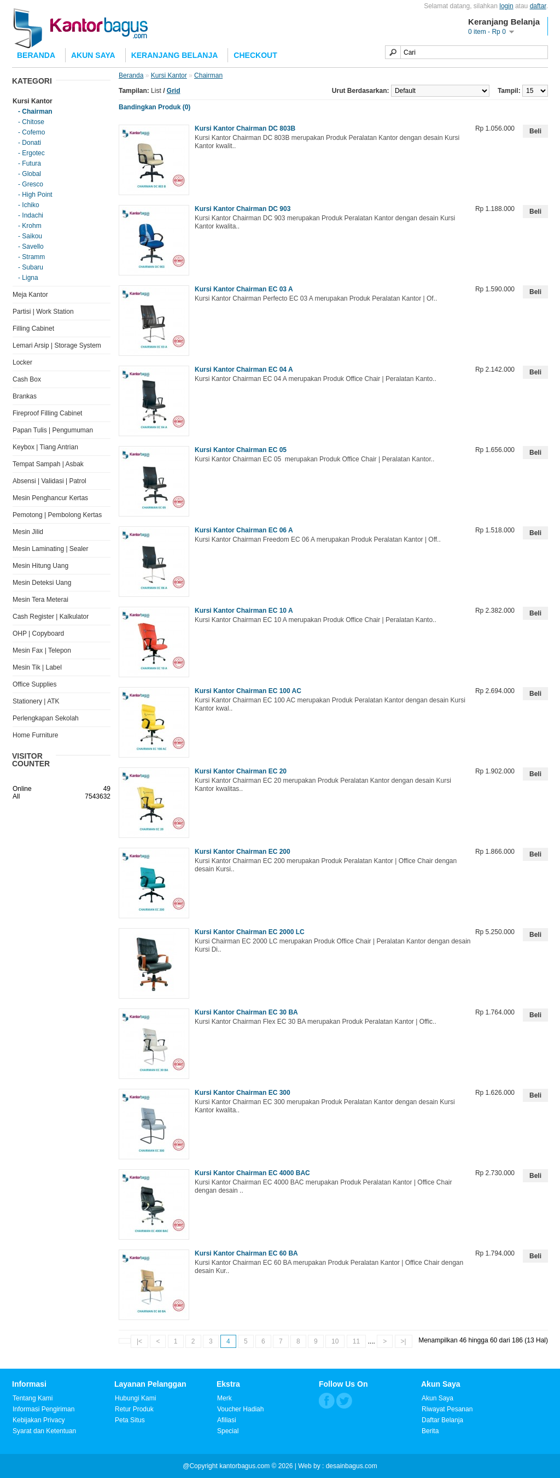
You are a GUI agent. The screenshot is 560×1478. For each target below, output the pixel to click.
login (506, 6)
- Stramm (31, 257)
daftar (538, 6)
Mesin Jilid (28, 532)
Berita (430, 1431)
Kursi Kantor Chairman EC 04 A (244, 369)
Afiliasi (226, 1420)
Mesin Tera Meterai (40, 599)
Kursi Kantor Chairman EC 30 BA (246, 1012)
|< (139, 1341)
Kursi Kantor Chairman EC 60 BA (246, 1253)
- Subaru (30, 267)
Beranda (36, 55)
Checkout (255, 55)
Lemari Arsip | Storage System (57, 345)
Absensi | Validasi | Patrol (49, 481)
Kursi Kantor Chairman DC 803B (245, 128)
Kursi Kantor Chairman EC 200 (242, 851)
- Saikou (30, 236)
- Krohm (30, 226)
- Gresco (30, 184)
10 (335, 1341)
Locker (22, 362)
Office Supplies (35, 684)
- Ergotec (31, 153)
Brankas (25, 396)
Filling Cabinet (33, 328)
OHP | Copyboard (38, 633)
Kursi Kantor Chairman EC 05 (241, 450)
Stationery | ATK (36, 701)
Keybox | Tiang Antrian (45, 447)
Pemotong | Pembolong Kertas (57, 515)
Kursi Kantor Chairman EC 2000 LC (250, 932)
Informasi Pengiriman (43, 1409)
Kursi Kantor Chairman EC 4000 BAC (252, 1173)
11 (356, 1341)
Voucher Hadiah (240, 1409)
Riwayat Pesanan (447, 1409)
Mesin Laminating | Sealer (51, 549)
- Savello (31, 246)
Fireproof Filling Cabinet (47, 413)
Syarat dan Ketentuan (44, 1431)
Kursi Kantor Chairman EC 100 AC (248, 691)
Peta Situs (130, 1420)
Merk (224, 1398)
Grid (173, 91)
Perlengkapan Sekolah (46, 718)
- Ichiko (28, 205)
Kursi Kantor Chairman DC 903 (242, 209)
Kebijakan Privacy (39, 1420)
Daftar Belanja (442, 1420)
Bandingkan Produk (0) (154, 107)
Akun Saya (93, 55)
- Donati (29, 142)
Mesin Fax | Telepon (42, 650)
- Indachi (30, 215)
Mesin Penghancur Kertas (50, 498)
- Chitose (31, 122)
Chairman (208, 75)
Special (227, 1431)
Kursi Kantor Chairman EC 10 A (244, 610)
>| (403, 1341)
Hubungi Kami (135, 1398)
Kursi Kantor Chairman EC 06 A (244, 530)
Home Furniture (35, 735)
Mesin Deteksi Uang (42, 582)
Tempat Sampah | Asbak (48, 464)
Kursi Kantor (32, 101)
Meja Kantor (30, 294)
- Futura (29, 163)
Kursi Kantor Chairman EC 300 (242, 1092)
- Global (29, 174)
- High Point (35, 194)
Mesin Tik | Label (37, 667)
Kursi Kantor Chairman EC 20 (241, 771)
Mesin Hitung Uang (40, 566)
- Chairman (35, 111)
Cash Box (27, 379)
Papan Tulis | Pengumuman (53, 430)
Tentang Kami (32, 1398)
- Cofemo (31, 132)
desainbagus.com (351, 1466)
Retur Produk (134, 1409)
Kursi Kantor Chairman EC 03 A (244, 289)
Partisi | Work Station (43, 311)
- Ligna (28, 277)
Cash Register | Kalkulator (51, 616)
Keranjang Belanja (174, 55)
